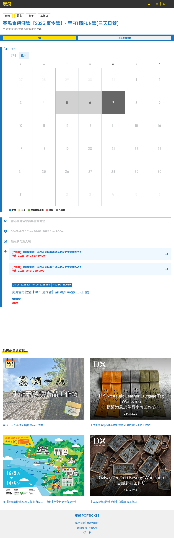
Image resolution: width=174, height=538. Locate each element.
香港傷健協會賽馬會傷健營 (21, 29)
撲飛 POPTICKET (87, 515)
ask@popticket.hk (87, 527)
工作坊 (44, 15)
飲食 (19, 15)
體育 (7, 15)
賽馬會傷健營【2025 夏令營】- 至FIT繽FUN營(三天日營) (61, 23)
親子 (31, 15)
